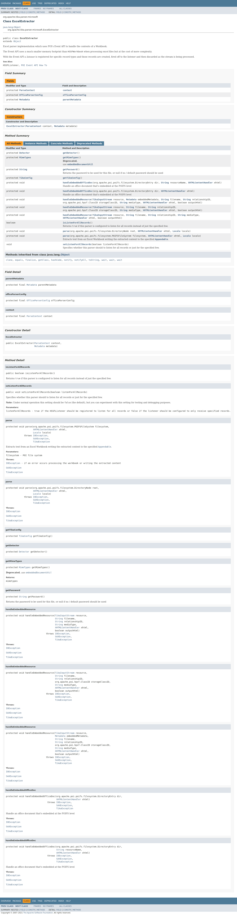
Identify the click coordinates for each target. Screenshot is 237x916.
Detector (24, 153)
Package (17, 3)
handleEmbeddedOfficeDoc (78, 182)
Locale (176, 231)
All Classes (65, 9)
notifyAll (80, 260)
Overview (6, 3)
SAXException (41, 438)
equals (19, 260)
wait (104, 260)
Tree (40, 3)
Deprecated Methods (89, 143)
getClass (43, 260)
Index (61, 3)
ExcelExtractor (15, 126)
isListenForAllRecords (76, 222)
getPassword (70, 169)
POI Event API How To (34, 65)
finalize (30, 260)
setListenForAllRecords (77, 244)
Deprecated (50, 3)
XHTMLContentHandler (200, 182)
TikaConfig (25, 178)
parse (66, 231)
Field (22, 12)
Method (41, 12)
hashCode (56, 260)
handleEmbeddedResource (77, 199)
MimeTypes (25, 157)
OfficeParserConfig (31, 95)
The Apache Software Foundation (38, 913)
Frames (37, 9)
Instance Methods (36, 143)
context (67, 90)
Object (17, 41)
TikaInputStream (102, 199)
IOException (40, 435)
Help (68, 3)
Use (34, 3)
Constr (31, 12)
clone (9, 260)
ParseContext (27, 90)
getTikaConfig (71, 178)
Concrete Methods (62, 143)
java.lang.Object (12, 27)
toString (94, 260)
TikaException (41, 441)
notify (68, 260)
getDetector (70, 153)
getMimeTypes (70, 157)
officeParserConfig (74, 95)
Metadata (24, 99)
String (23, 169)
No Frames (48, 9)
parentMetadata (72, 99)
